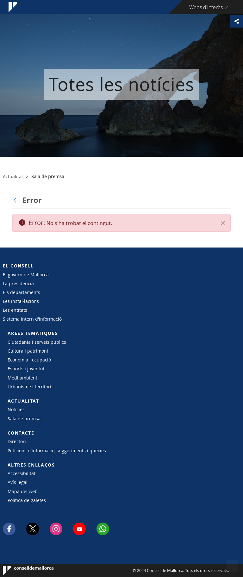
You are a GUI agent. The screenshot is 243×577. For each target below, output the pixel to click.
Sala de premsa (24, 419)
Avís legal (18, 482)
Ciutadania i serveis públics (37, 342)
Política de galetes (27, 500)
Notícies (16, 409)
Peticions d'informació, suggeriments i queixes (57, 451)
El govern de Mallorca (26, 275)
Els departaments (21, 292)
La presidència (18, 283)
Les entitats (15, 310)
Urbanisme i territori (29, 387)
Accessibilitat (21, 473)
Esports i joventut (26, 369)
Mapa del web (23, 491)
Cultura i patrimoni (28, 351)
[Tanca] (223, 223)
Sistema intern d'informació (32, 319)
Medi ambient (22, 378)
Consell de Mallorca (22, 571)
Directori (17, 441)
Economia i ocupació (29, 360)
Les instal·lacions (21, 301)
